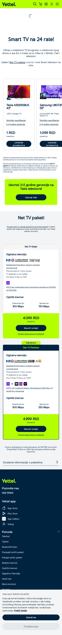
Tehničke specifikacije (16, 120)
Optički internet (9, 568)
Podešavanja (31, 626)
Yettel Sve (6, 578)
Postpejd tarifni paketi (13, 552)
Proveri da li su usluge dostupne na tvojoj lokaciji (27, 227)
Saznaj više (31, 197)
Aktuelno (6, 589)
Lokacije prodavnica (19, 144)
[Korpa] (40, 4)
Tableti (5, 541)
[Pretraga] (35, 4)
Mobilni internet (9, 562)
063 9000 (7, 492)
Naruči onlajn (31, 328)
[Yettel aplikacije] (46, 4)
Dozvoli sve (31, 617)
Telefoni (6, 536)
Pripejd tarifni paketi (12, 557)
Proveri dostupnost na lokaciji (31, 334)
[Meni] (57, 4)
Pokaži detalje (20, 610)
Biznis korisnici (9, 584)
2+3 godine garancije (15, 124)
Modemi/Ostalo (9, 546)
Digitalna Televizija (11, 573)
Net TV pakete (17, 62)
